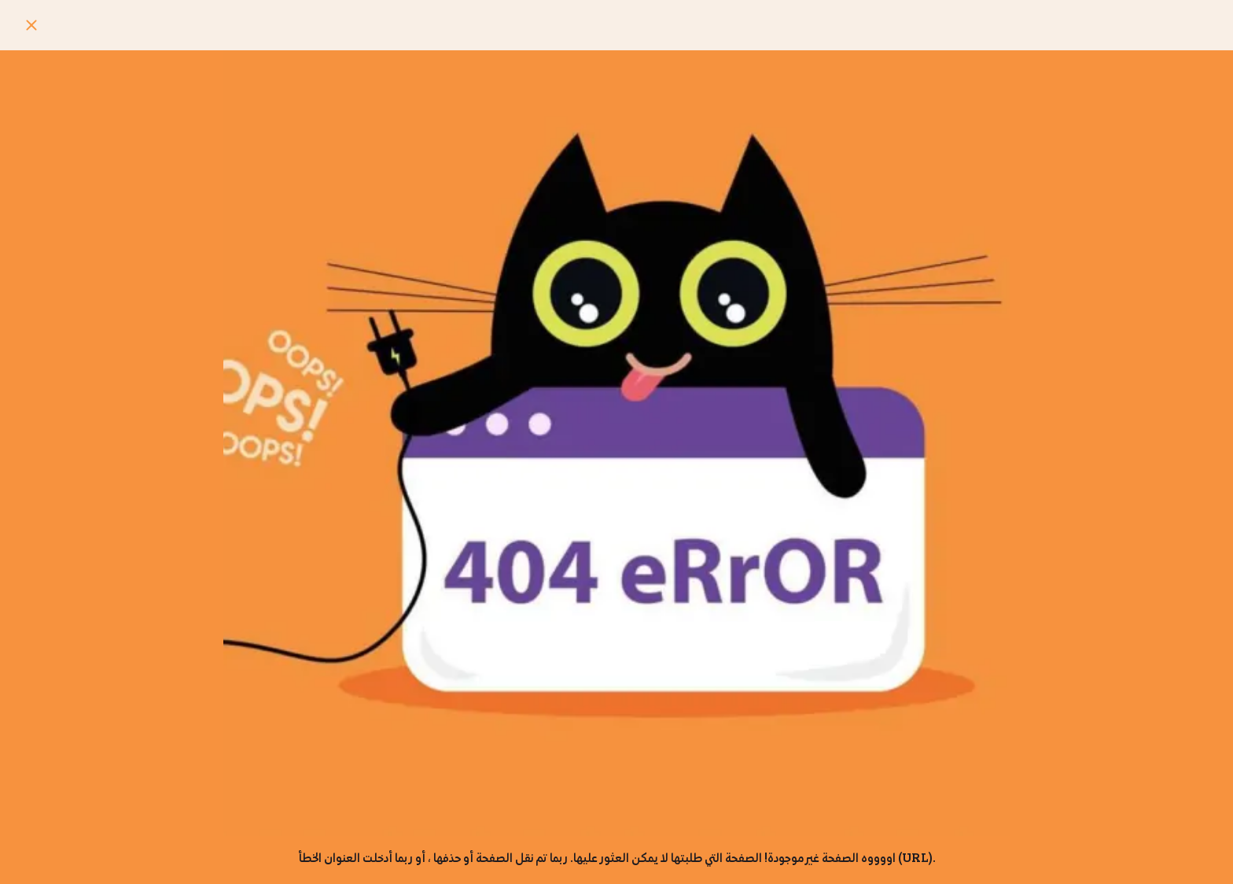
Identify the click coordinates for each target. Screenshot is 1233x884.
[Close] (31, 25)
